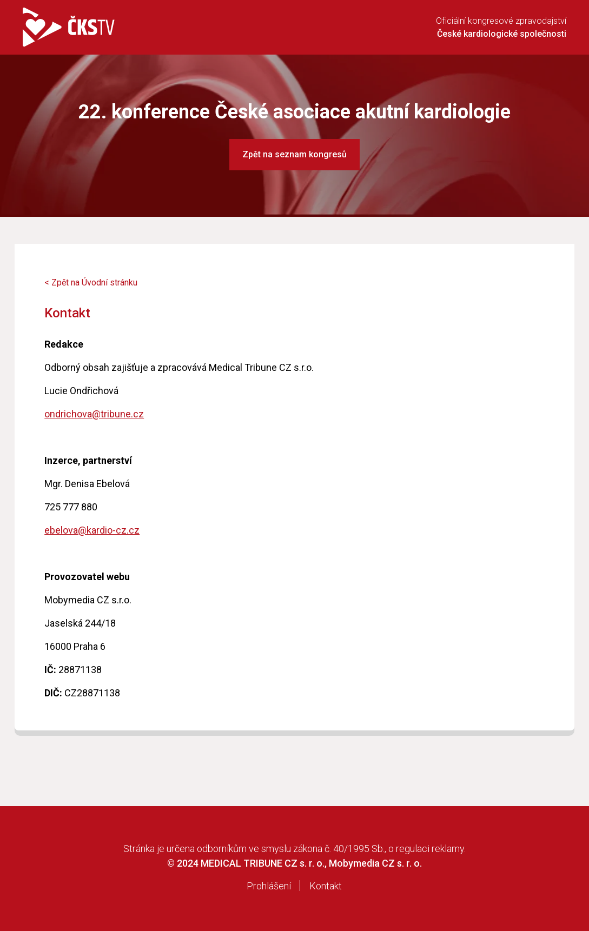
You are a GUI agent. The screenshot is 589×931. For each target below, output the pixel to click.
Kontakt (325, 886)
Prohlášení (269, 886)
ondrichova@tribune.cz (94, 414)
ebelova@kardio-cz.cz (92, 530)
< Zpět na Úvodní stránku (90, 282)
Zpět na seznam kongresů (294, 154)
